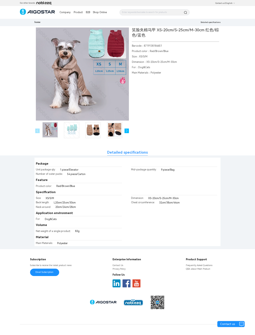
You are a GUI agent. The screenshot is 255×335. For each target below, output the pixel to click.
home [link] (37, 22)
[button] (127, 131)
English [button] (230, 3)
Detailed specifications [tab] (127, 152)
